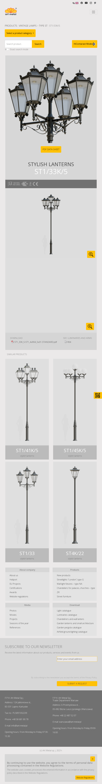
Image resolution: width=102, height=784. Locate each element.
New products (63, 575)
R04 (69, 342)
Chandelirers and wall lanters (70, 619)
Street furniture (64, 596)
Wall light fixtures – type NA (69, 583)
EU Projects (15, 583)
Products (11, 25)
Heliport (13, 579)
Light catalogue (64, 610)
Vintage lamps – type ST (33, 25)
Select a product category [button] (19, 33)
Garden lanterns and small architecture (75, 623)
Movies (13, 614)
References (15, 627)
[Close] (92, 758)
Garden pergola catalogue (69, 627)
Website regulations (19, 596)
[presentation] (77, 669)
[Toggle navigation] (93, 12)
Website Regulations (85, 777)
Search (38, 44)
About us (14, 575)
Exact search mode (19, 49)
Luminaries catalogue (67, 614)
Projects (13, 619)
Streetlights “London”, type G (70, 579)
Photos (13, 610)
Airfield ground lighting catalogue (72, 631)
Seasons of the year (19, 623)
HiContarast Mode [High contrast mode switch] (84, 44)
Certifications (16, 588)
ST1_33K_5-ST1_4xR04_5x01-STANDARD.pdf (35, 342)
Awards (13, 592)
